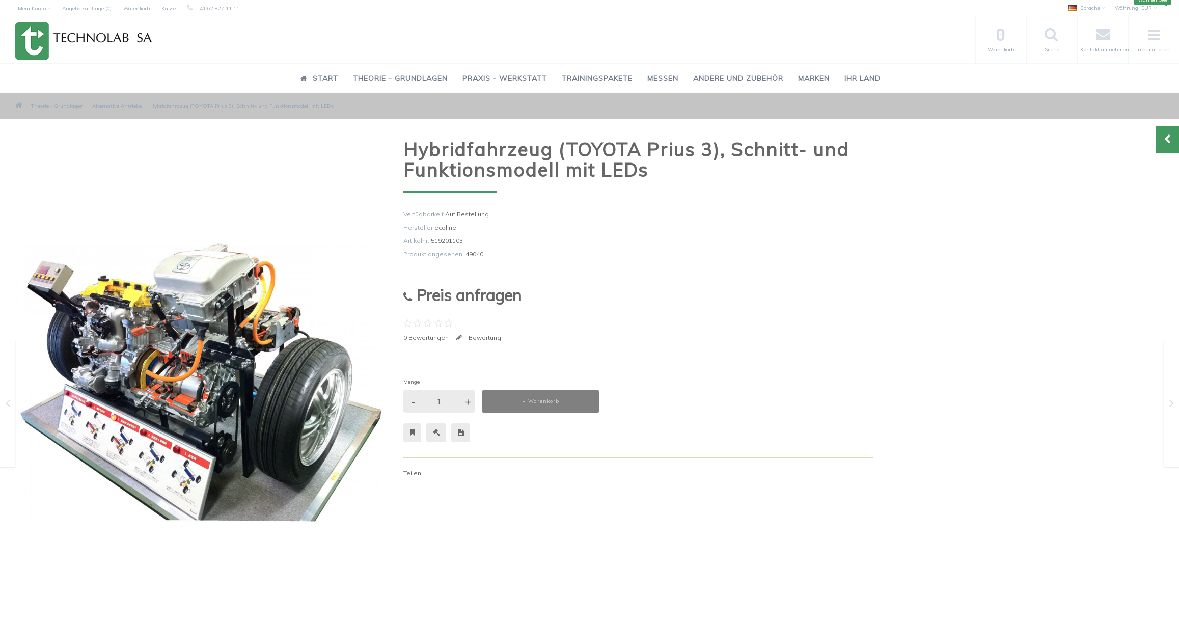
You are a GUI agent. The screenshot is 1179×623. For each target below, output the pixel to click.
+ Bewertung (478, 337)
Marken (814, 78)
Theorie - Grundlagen (400, 78)
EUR (1136, 8)
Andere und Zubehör (738, 78)
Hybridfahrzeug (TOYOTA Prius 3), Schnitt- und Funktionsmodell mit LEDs (242, 106)
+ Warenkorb (540, 401)
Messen (662, 78)
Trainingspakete (597, 78)
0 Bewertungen (426, 337)
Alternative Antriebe (117, 106)
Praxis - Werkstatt (504, 78)
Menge (411, 381)
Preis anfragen (462, 295)
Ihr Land (862, 78)
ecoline (445, 227)
